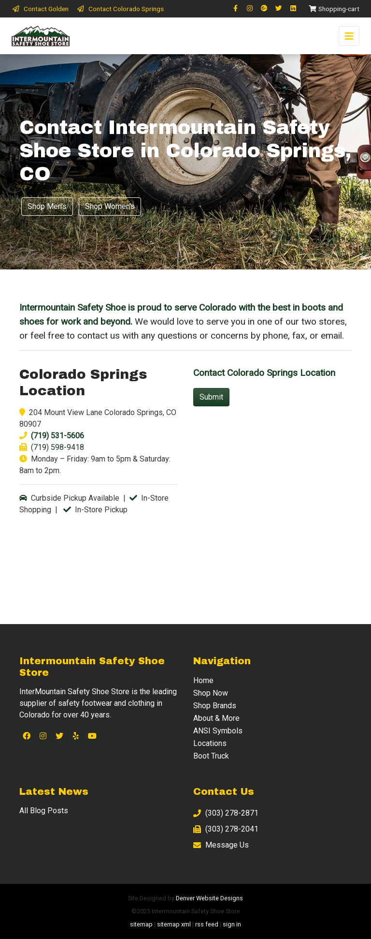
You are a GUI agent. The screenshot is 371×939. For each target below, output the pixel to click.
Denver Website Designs (209, 898)
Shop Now (210, 693)
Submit (211, 397)
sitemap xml (174, 924)
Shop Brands (214, 705)
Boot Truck (211, 755)
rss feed (206, 924)
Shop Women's (110, 206)
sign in (232, 924)
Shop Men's (47, 206)
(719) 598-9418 (57, 447)
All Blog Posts (43, 810)
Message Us (221, 845)
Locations (210, 743)
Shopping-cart (333, 9)
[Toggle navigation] (349, 36)
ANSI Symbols (218, 730)
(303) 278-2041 (225, 829)
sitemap (141, 924)
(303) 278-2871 (225, 813)
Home (203, 680)
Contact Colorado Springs (120, 9)
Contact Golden (40, 9)
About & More (216, 718)
